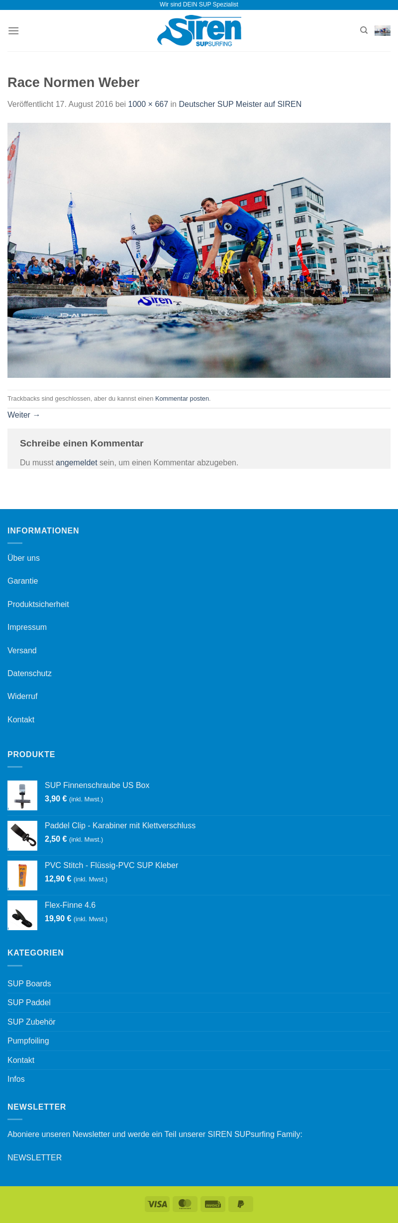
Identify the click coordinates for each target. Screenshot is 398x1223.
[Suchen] (364, 30)
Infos (16, 1079)
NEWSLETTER (34, 1157)
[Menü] (13, 30)
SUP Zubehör (31, 1022)
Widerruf (22, 696)
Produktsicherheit (38, 604)
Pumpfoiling (28, 1041)
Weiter (23, 415)
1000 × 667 (148, 104)
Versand (22, 650)
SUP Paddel (29, 1002)
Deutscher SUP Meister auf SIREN (240, 104)
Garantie (22, 581)
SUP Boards (29, 983)
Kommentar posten (182, 398)
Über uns (23, 558)
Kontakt (20, 719)
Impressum (27, 627)
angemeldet (77, 462)
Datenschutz (29, 673)
